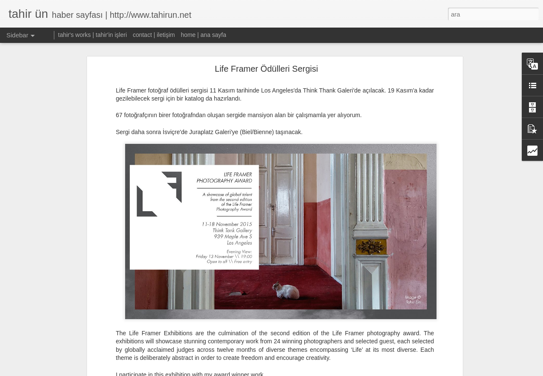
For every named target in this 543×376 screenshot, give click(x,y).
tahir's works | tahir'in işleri (92, 34)
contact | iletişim (154, 34)
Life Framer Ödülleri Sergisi (266, 61)
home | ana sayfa (203, 34)
